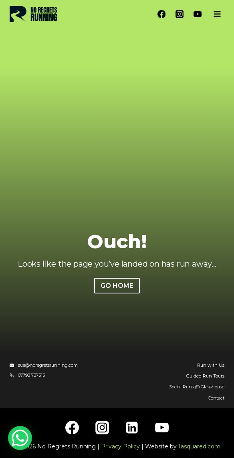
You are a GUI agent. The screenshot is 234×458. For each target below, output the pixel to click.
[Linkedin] (131, 427)
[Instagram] (179, 14)
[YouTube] (197, 14)
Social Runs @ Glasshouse (196, 387)
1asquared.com (199, 446)
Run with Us (210, 365)
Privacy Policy (120, 446)
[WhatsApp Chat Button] (20, 438)
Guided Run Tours (205, 376)
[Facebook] (161, 14)
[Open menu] (217, 14)
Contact (216, 398)
